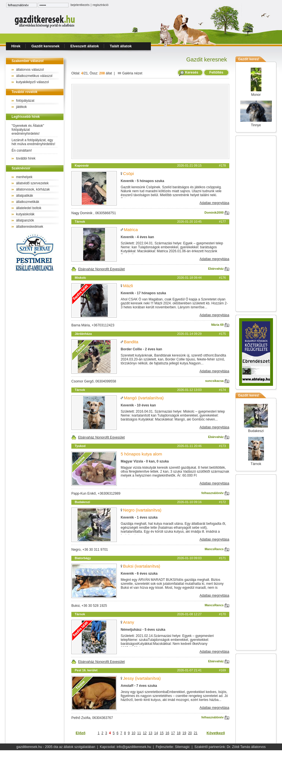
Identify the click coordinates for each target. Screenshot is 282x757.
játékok (21, 107)
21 (195, 733)
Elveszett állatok (84, 46)
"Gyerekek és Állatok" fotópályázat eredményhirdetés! (28, 130)
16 (167, 733)
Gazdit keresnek (45, 46)
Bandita (131, 341)
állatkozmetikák (27, 202)
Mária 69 (220, 324)
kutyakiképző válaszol (32, 82)
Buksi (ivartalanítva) (141, 566)
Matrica (131, 229)
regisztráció (100, 4)
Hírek (16, 46)
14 (156, 733)
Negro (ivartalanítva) (142, 510)
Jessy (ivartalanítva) (141, 678)
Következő (216, 733)
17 (173, 733)
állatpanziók (25, 220)
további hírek (26, 158)
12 (145, 733)
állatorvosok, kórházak (33, 189)
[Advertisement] (150, 121)
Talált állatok (121, 46)
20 (190, 733)
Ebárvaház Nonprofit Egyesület (98, 269)
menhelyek (24, 177)
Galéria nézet (130, 73)
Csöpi (128, 173)
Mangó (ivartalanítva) (144, 397)
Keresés (191, 72)
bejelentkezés (79, 4)
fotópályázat (25, 101)
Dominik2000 (216, 212)
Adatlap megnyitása (214, 203)
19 (184, 733)
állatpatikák (24, 196)
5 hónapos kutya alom (141, 453)
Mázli (128, 285)
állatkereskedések (29, 227)
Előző (80, 733)
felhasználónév (215, 493)
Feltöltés (216, 72)
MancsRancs (217, 549)
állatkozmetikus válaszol (34, 76)
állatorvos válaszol (30, 70)
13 (150, 733)
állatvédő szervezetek (32, 183)
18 (178, 733)
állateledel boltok (28, 208)
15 (162, 733)
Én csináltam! (22, 150)
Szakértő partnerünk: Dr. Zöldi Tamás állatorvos (230, 747)
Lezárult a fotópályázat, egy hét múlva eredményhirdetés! (33, 142)
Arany (128, 622)
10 (133, 733)
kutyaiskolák (25, 214)
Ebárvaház (218, 268)
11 (139, 733)
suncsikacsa (217, 380)
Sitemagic (182, 747)
